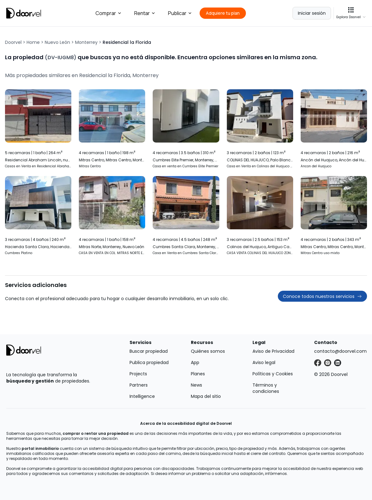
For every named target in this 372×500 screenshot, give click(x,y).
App (195, 362)
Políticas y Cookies (272, 374)
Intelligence (142, 396)
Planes (198, 374)
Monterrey (86, 42)
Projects (138, 374)
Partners (139, 385)
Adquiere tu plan (223, 13)
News (196, 385)
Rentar (144, 13)
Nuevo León (57, 42)
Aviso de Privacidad (273, 351)
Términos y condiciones (265, 388)
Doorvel (13, 42)
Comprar (108, 13)
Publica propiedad (149, 362)
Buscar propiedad (149, 351)
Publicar (180, 13)
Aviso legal (263, 362)
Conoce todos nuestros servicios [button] (322, 296)
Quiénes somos (208, 351)
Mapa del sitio (206, 396)
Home (33, 42)
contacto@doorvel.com (340, 351)
